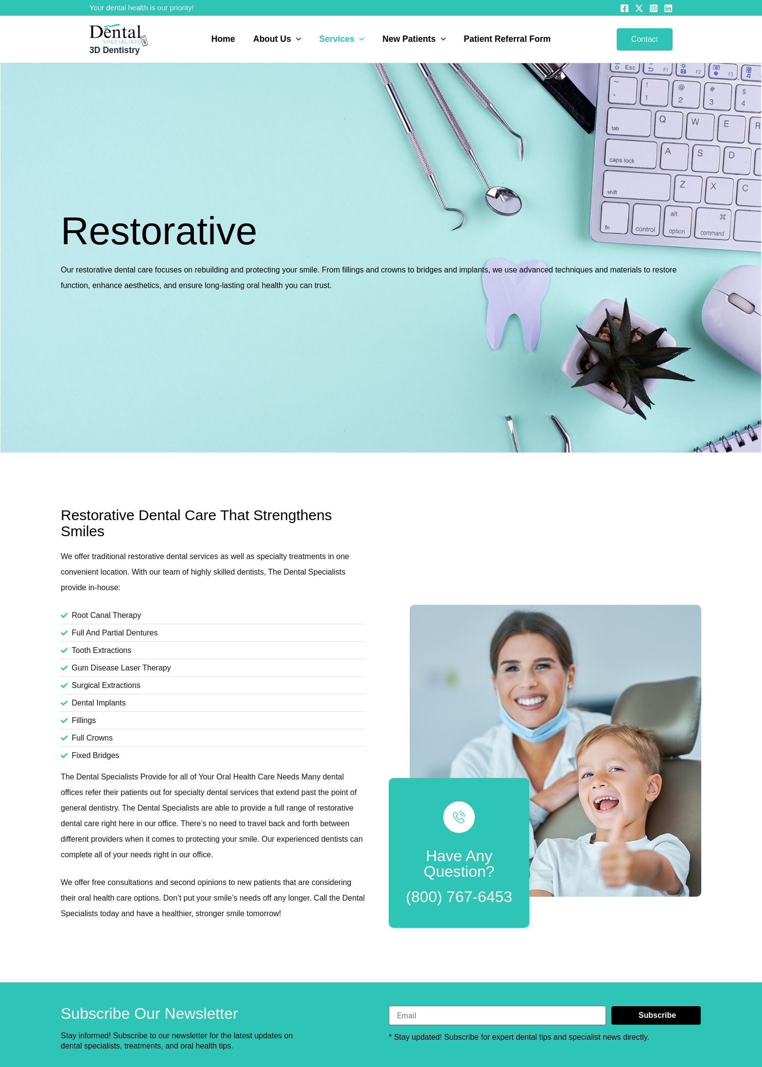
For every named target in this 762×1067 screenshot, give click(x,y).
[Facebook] (624, 8)
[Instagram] (653, 8)
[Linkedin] (668, 8)
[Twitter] (639, 8)
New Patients (413, 39)
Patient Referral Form (505, 39)
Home (225, 39)
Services (341, 39)
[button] (297, 39)
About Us (278, 39)
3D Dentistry (114, 50)
